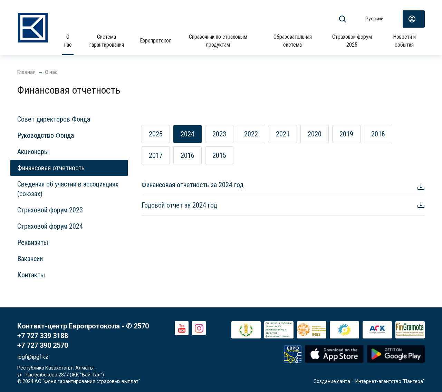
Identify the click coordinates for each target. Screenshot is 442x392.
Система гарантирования (106, 41)
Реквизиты (32, 242)
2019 (346, 134)
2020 (314, 134)
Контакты (31, 275)
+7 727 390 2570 (42, 345)
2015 (219, 155)
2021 (283, 134)
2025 (156, 134)
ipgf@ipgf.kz (32, 357)
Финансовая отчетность (51, 168)
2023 (219, 134)
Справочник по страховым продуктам (218, 41)
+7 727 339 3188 (42, 336)
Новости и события (404, 41)
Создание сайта (332, 381)
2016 (187, 155)
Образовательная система (292, 41)
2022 (251, 134)
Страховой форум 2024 (50, 226)
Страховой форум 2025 (352, 41)
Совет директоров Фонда (53, 119)
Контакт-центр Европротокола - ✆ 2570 (83, 326)
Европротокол (156, 40)
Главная (26, 72)
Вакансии (30, 259)
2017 (156, 155)
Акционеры (33, 151)
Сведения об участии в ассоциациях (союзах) (67, 189)
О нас (68, 41)
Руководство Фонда (45, 135)
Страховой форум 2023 (50, 210)
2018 (378, 134)
